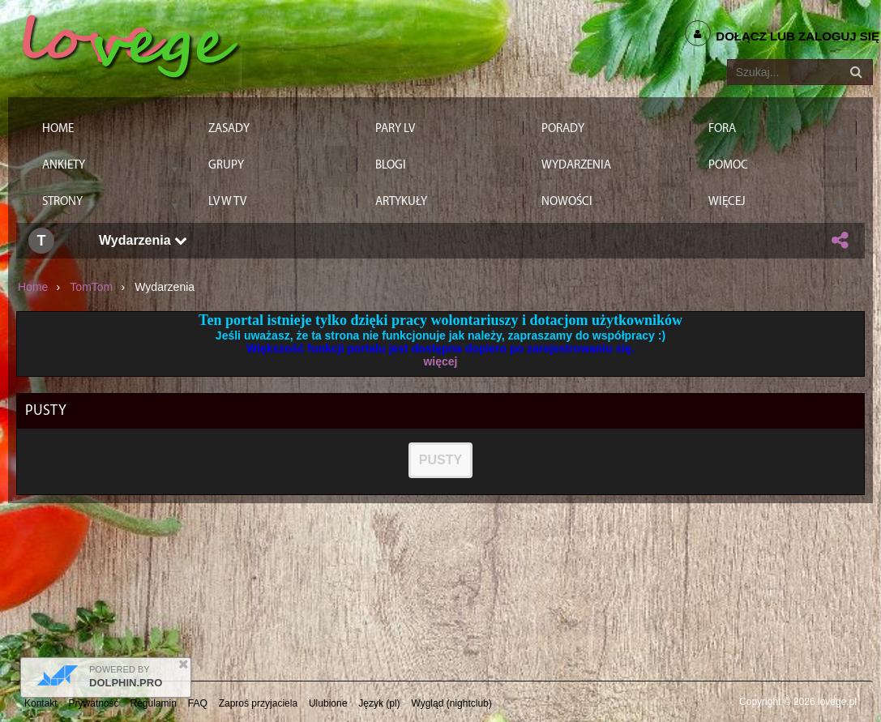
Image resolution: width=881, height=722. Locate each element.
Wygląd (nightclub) (451, 703)
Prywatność (94, 703)
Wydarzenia (143, 240)
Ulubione (328, 703)
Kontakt (41, 703)
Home (33, 286)
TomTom (91, 286)
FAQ (197, 703)
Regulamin (153, 703)
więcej (440, 361)
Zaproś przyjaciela (258, 703)
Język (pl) (379, 703)
